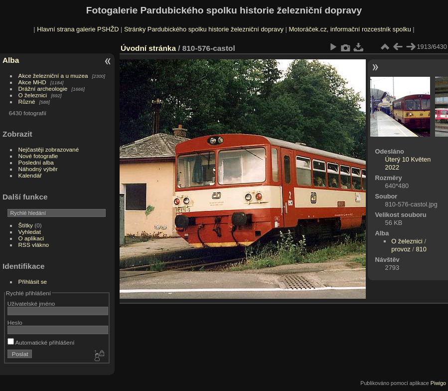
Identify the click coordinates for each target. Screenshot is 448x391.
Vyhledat (29, 231)
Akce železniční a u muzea (53, 75)
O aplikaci (31, 238)
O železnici (32, 95)
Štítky (25, 225)
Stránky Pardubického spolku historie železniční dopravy (204, 29)
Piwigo (438, 383)
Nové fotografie (38, 156)
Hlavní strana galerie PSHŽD (78, 29)
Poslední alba (36, 162)
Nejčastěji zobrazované (48, 149)
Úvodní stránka (148, 48)
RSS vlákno (33, 244)
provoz (400, 249)
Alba (10, 60)
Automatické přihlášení (41, 342)
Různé (26, 101)
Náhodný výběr (38, 169)
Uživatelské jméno (31, 303)
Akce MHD (32, 82)
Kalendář (30, 175)
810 (421, 249)
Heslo (14, 322)
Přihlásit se (32, 281)
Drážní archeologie (43, 88)
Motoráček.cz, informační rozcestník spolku (350, 29)
